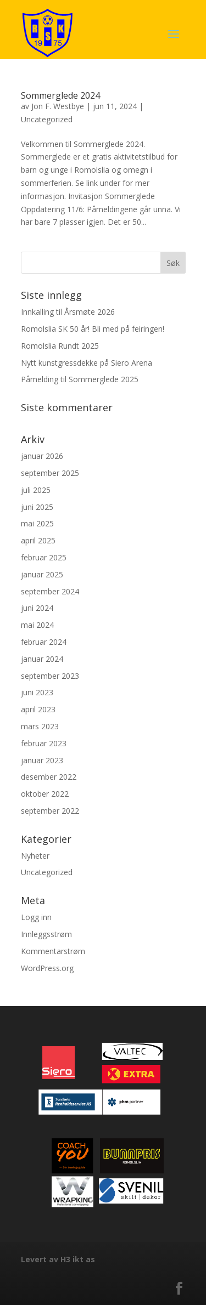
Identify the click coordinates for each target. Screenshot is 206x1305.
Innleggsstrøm (46, 934)
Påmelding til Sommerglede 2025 (79, 379)
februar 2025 (43, 557)
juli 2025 (36, 490)
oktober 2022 (45, 793)
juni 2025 (37, 507)
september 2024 (50, 591)
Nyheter (35, 855)
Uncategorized (47, 119)
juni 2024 (37, 608)
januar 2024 (42, 659)
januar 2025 (42, 574)
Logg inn (36, 917)
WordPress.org (47, 968)
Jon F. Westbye (57, 106)
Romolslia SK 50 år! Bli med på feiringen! (92, 329)
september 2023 (50, 676)
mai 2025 (37, 523)
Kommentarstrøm (53, 951)
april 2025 (38, 540)
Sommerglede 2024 (60, 95)
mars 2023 (40, 726)
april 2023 (38, 709)
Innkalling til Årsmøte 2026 (68, 312)
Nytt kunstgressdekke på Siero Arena (86, 363)
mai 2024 (37, 625)
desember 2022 (48, 776)
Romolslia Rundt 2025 (60, 346)
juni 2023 (37, 692)
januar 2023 (42, 760)
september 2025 (50, 473)
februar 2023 (43, 743)
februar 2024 (43, 642)
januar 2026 (42, 456)
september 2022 (50, 810)
